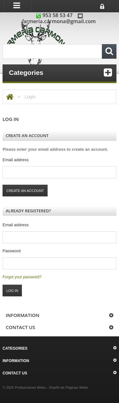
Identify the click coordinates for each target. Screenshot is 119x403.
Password (12, 250)
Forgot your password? (22, 277)
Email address (16, 159)
